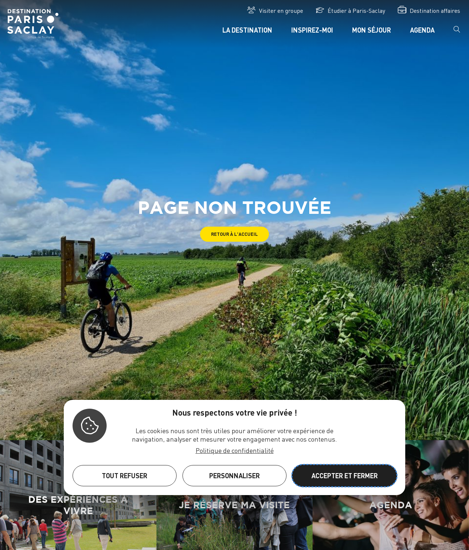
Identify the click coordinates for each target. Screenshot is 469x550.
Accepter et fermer (344, 475)
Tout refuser (124, 475)
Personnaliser (234, 475)
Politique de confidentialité (235, 450)
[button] (234, 234)
